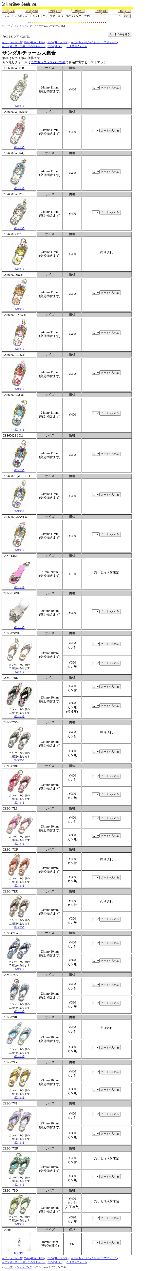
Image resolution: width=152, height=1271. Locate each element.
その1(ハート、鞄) (12, 42)
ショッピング (24, 25)
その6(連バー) (55, 46)
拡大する (19, 105)
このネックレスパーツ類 (48, 62)
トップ (9, 25)
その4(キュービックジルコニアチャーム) (94, 42)
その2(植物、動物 (34, 42)
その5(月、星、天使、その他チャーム (24, 46)
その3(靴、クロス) (58, 42)
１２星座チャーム (76, 46)
